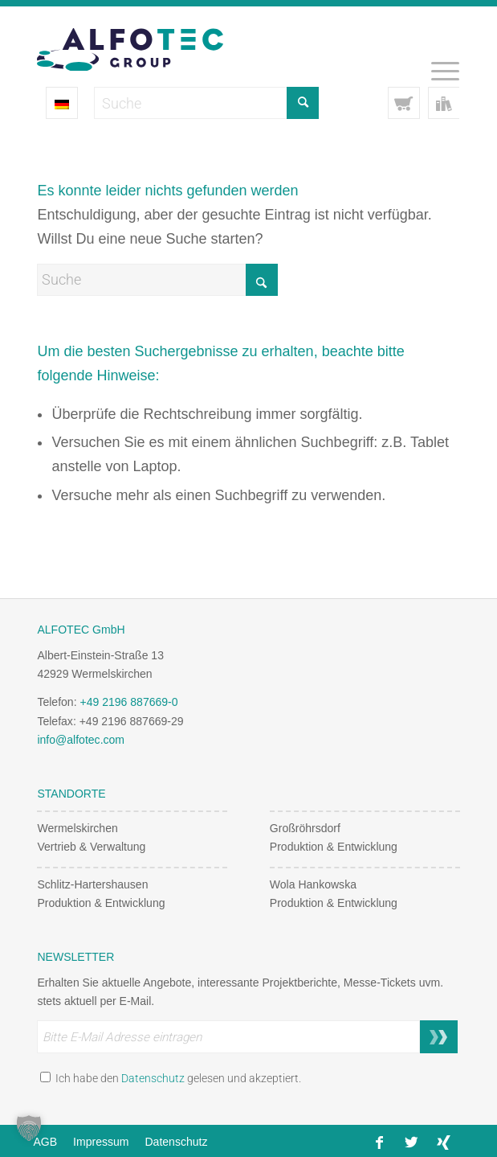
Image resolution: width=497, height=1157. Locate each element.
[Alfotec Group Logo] (206, 38)
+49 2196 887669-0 (128, 701)
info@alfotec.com (80, 739)
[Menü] (437, 70)
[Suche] (157, 280)
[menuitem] (437, 70)
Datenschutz (153, 1078)
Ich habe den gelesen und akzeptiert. (170, 1078)
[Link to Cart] (404, 103)
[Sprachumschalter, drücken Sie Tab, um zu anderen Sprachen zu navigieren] (62, 103)
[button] (29, 1128)
